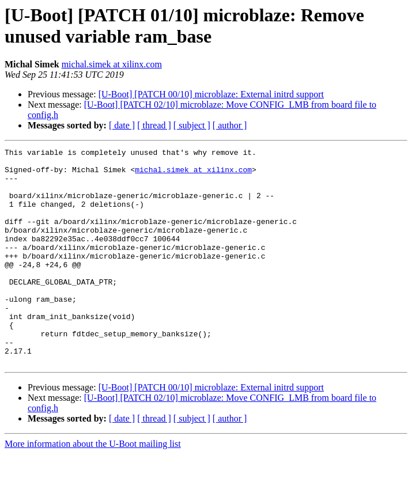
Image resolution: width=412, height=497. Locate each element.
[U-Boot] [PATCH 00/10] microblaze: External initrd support (211, 94)
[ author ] (230, 125)
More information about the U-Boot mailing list (93, 487)
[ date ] (122, 125)
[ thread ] (154, 125)
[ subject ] (191, 125)
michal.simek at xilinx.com (112, 64)
